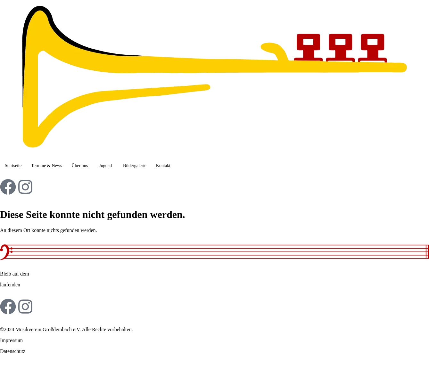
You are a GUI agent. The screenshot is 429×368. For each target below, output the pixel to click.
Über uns (79, 165)
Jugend (105, 165)
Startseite (13, 165)
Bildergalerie (134, 165)
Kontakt (163, 165)
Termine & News (46, 165)
